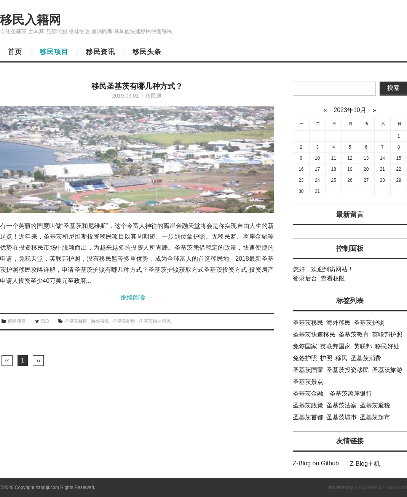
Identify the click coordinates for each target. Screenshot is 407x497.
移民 (341, 358)
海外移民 (100, 321)
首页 (15, 52)
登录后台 (305, 278)
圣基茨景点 (308, 381)
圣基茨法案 (341, 405)
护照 (326, 358)
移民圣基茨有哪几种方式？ (137, 86)
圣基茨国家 (308, 370)
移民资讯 (100, 52)
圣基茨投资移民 (347, 370)
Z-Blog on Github (316, 463)
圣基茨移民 (76, 321)
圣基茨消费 (366, 358)
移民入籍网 (30, 20)
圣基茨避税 (375, 405)
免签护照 (305, 358)
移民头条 (146, 52)
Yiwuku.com (395, 487)
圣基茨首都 (308, 417)
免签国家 (305, 346)
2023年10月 (350, 110)
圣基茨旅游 (387, 370)
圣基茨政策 (308, 405)
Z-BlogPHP (365, 487)
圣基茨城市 (341, 417)
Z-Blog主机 (365, 463)
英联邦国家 (335, 346)
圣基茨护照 (124, 321)
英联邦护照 (387, 334)
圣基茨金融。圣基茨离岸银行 (332, 393)
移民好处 (387, 346)
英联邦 (363, 346)
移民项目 (54, 52)
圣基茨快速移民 (155, 321)
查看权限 (333, 278)
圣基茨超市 (375, 417)
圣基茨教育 (353, 334)
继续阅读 (137, 297)
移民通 (153, 96)
